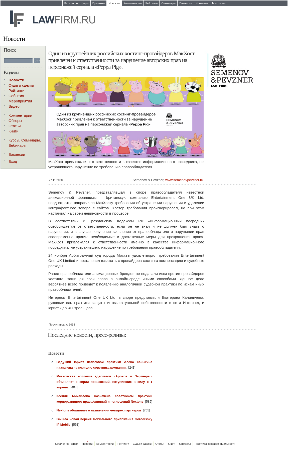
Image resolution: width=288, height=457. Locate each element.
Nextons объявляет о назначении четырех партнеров (99, 410)
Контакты (202, 3)
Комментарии (132, 3)
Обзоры (15, 120)
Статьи (15, 126)
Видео (14, 106)
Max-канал (219, 3)
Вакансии (185, 3)
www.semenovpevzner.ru (184, 180)
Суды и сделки (21, 85)
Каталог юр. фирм (76, 3)
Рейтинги (152, 3)
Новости (114, 3)
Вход (13, 161)
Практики (98, 3)
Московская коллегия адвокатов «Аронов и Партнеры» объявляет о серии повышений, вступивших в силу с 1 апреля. (105, 381)
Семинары (168, 3)
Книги (13, 131)
